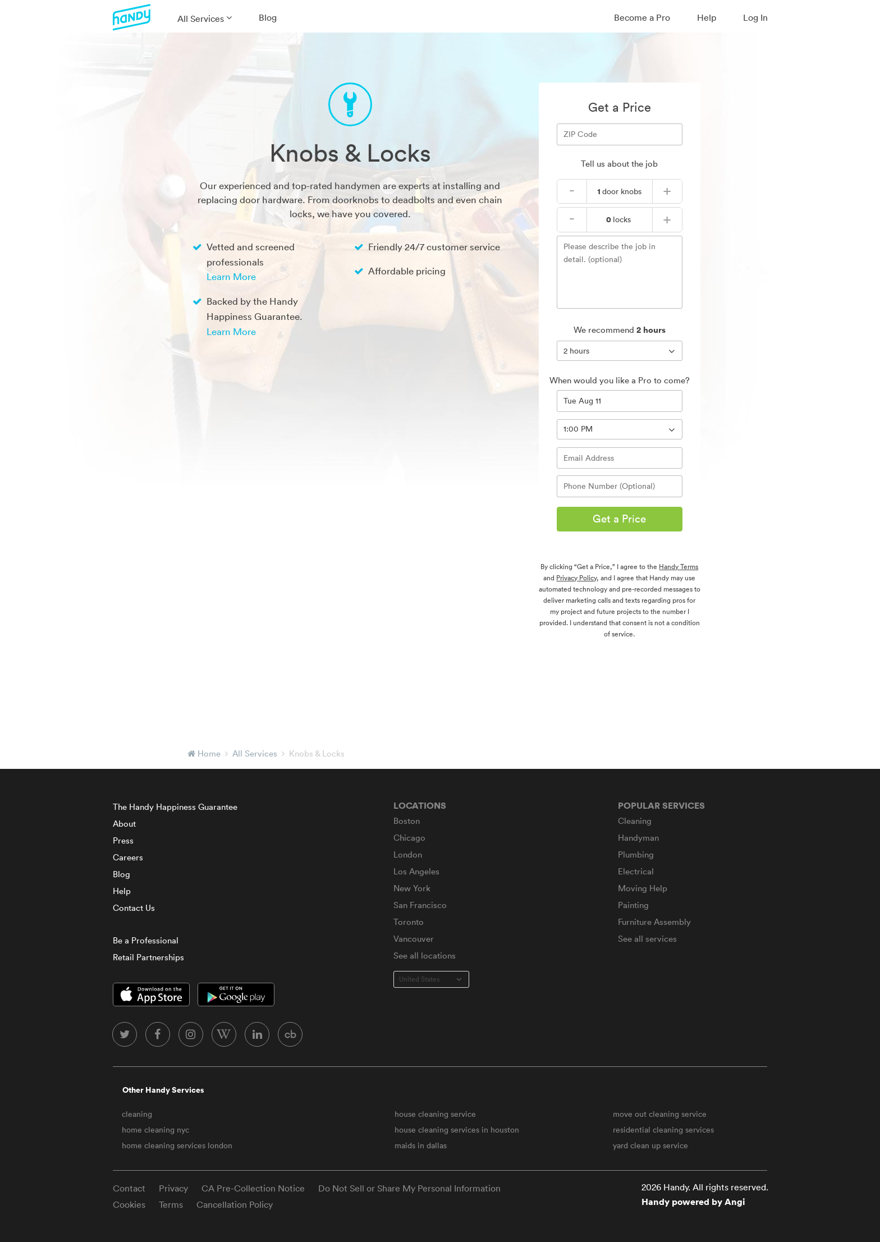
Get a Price (619, 518)
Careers (128, 857)
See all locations (424, 955)
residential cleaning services (663, 1130)
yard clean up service (650, 1145)
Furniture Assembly (654, 921)
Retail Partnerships (148, 957)
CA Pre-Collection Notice (253, 1188)
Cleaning (635, 820)
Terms (171, 1204)
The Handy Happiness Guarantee (175, 806)
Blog (268, 17)
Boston (406, 820)
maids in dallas (421, 1145)
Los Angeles (416, 871)
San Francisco (420, 905)
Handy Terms (678, 566)
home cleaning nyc (155, 1130)
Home (209, 753)
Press (123, 840)
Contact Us (134, 907)
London (407, 854)
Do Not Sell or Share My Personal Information (409, 1188)
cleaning (137, 1114)
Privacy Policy (576, 578)
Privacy (173, 1188)
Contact (129, 1188)
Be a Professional (145, 940)
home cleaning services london (177, 1145)
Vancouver (413, 938)
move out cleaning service (660, 1114)
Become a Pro (642, 17)
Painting (633, 905)
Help (706, 17)
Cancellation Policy (234, 1204)
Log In (755, 17)
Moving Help (642, 888)
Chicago (409, 837)
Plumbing (636, 854)
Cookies (129, 1204)
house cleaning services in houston (457, 1130)
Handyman (638, 837)
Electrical (636, 871)
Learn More (231, 276)
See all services (647, 938)
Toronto (408, 921)
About (124, 823)
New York (411, 888)
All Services (200, 18)
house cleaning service (435, 1114)
